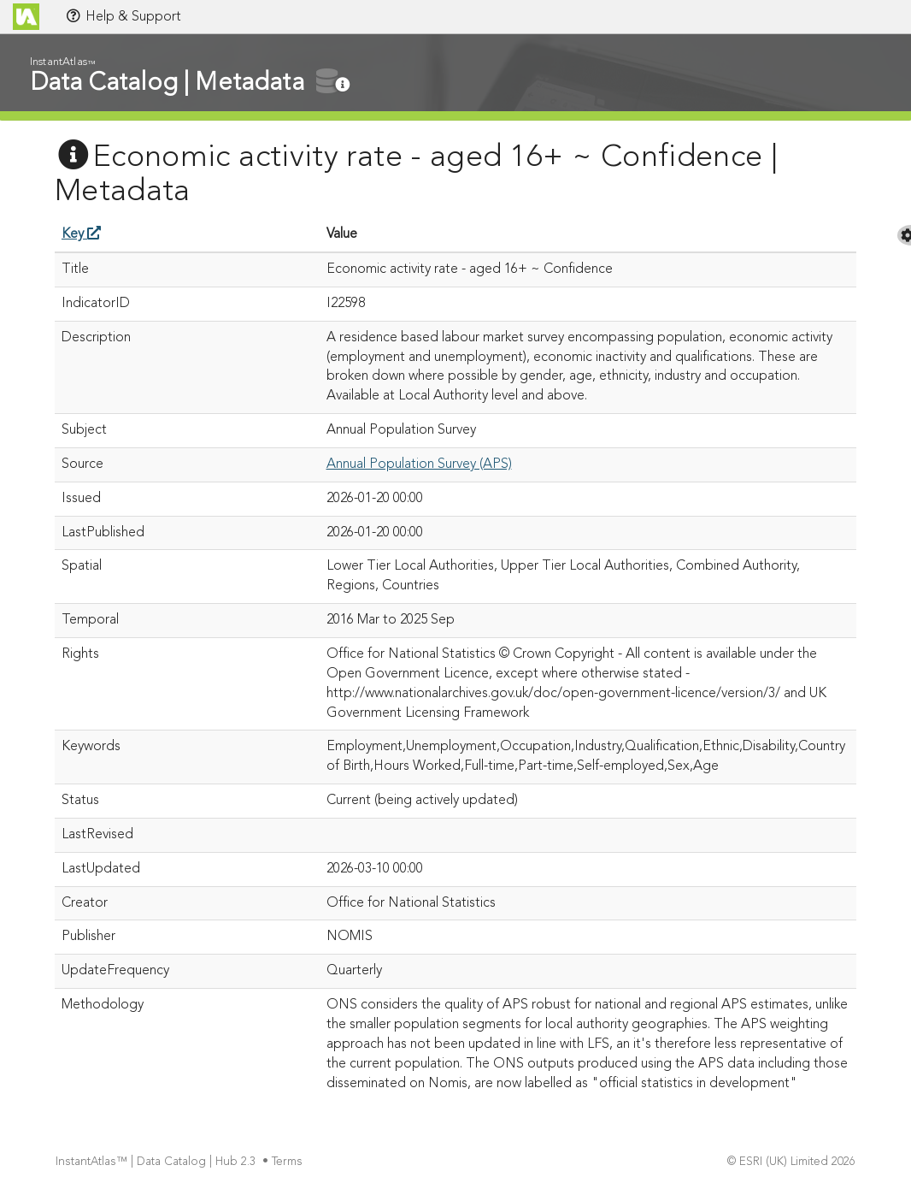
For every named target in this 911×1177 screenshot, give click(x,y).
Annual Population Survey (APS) (419, 464)
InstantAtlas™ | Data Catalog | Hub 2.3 (157, 1162)
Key (81, 234)
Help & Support (123, 16)
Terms (289, 1162)
